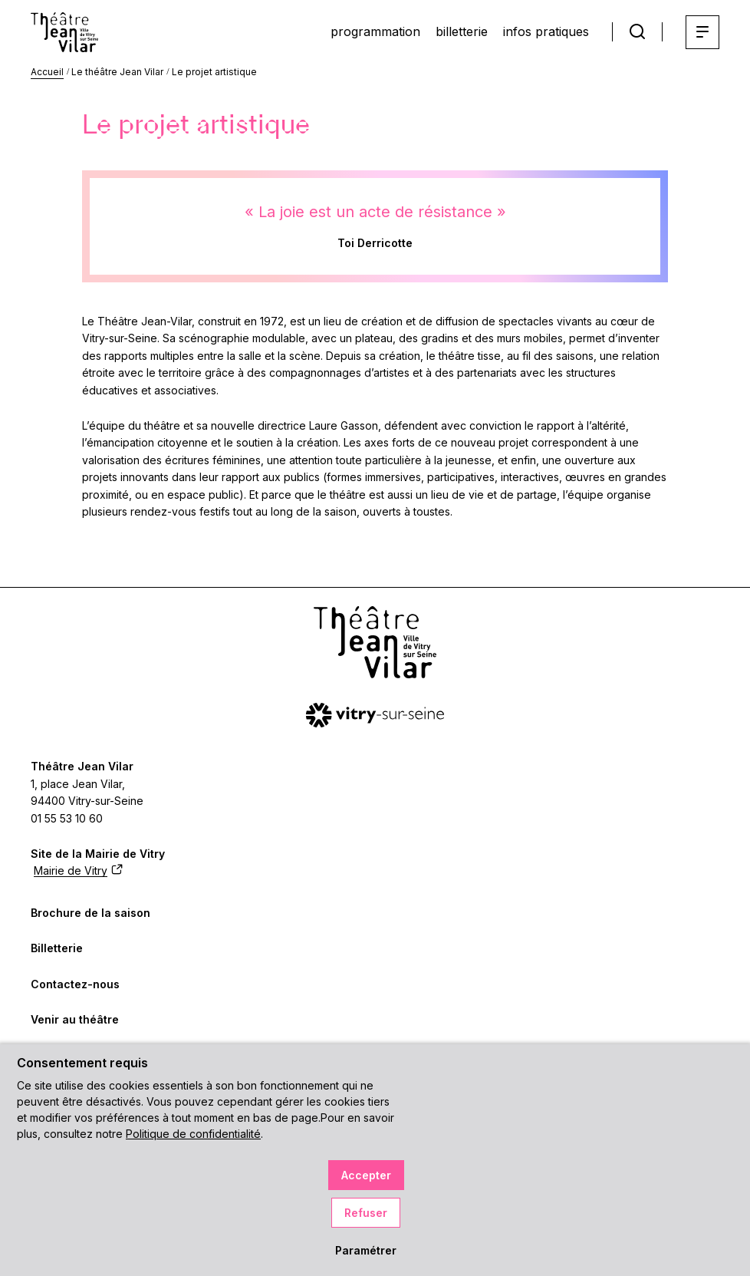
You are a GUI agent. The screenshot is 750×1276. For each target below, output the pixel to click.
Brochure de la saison (90, 912)
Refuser (365, 1212)
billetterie (462, 31)
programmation (375, 31)
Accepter (366, 1175)
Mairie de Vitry (78, 870)
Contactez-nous (75, 984)
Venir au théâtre (75, 1019)
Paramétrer (365, 1250)
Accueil (47, 71)
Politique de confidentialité (193, 1133)
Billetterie (57, 948)
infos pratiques (546, 31)
